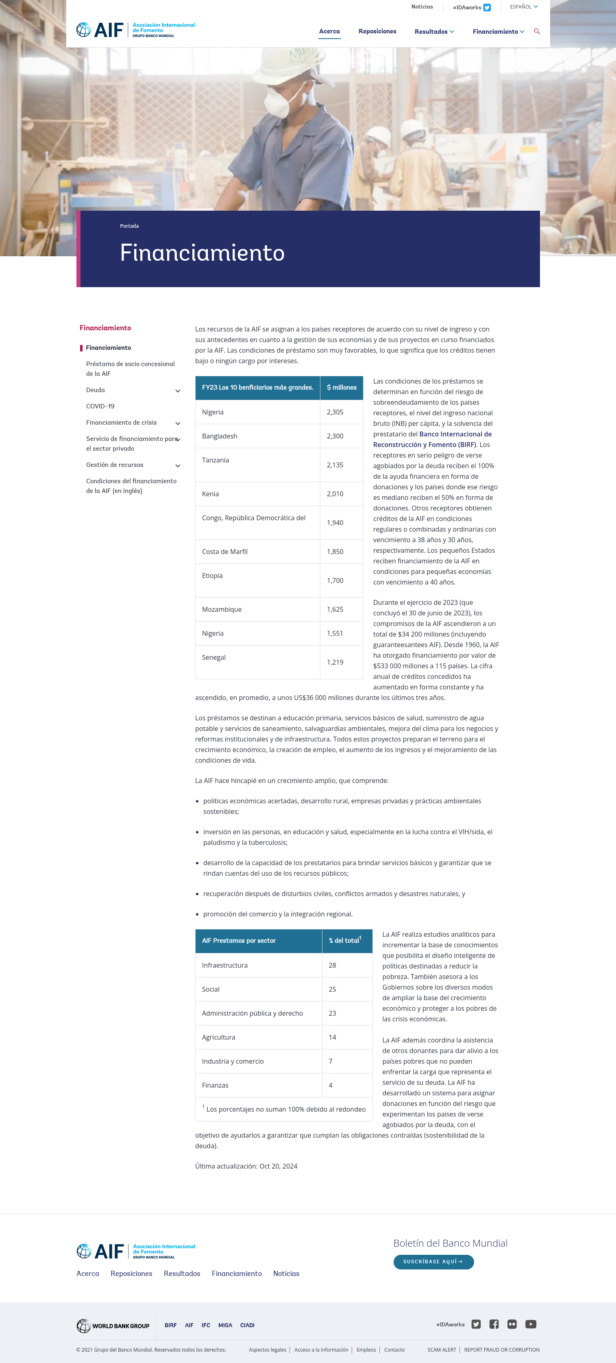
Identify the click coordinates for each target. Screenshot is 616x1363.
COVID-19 (100, 406)
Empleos (366, 1349)
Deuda (95, 390)
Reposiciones (377, 31)
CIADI (247, 1326)
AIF (189, 1326)
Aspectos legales (268, 1349)
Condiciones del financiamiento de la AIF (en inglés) (131, 486)
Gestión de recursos (115, 465)
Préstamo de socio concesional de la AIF (130, 369)
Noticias (422, 7)
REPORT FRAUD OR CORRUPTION (502, 1349)
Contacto (394, 1349)
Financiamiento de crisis (121, 423)
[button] (537, 31)
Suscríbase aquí (430, 1262)
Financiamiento (495, 32)
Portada (129, 225)
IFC (206, 1326)
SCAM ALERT (442, 1349)
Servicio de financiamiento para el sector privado (132, 444)
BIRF (171, 1326)
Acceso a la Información (321, 1349)
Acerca (329, 31)
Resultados (431, 32)
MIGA (225, 1326)
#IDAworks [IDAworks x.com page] (467, 8)
